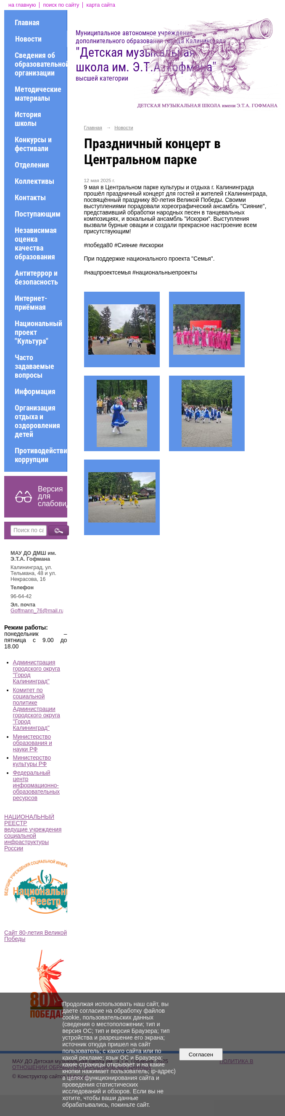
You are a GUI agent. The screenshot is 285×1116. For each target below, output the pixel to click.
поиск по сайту (61, 5)
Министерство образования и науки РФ (32, 743)
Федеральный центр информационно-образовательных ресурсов (36, 785)
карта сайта (100, 5)
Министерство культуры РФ (32, 761)
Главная (27, 22)
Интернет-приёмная (31, 302)
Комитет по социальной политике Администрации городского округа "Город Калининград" (36, 709)
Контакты (30, 197)
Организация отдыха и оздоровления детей (37, 421)
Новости (28, 38)
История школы (28, 119)
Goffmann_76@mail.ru (37, 611)
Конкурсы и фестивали (33, 144)
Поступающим (38, 213)
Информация (35, 391)
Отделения (32, 164)
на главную (22, 5)
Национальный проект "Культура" (38, 332)
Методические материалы (38, 93)
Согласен (200, 1054)
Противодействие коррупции (41, 455)
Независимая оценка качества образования (36, 243)
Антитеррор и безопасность (36, 277)
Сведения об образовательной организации (41, 64)
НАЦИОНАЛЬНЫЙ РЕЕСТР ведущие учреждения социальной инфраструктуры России (32, 833)
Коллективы (34, 181)
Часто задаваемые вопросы (34, 366)
